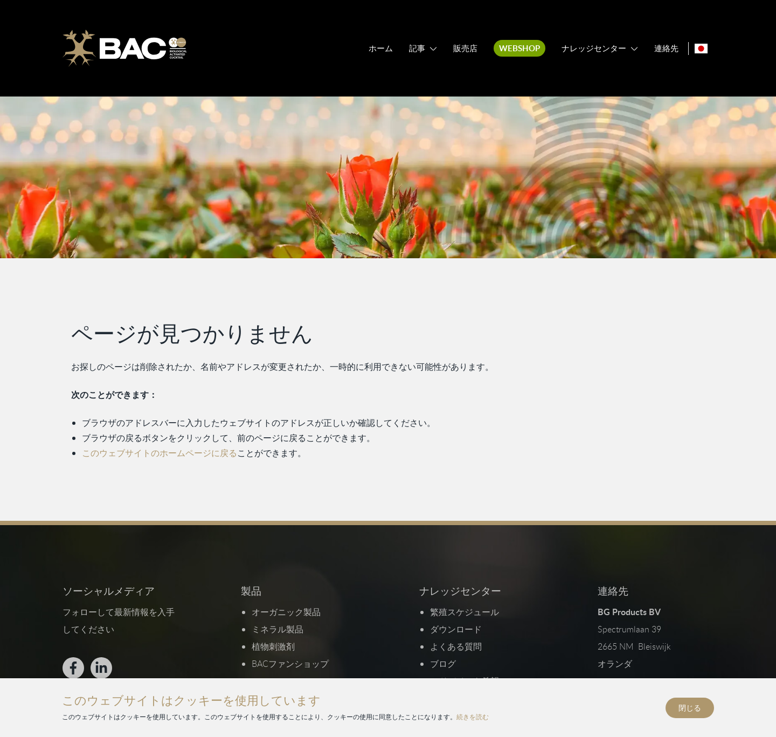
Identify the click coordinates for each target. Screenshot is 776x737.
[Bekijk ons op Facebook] (73, 668)
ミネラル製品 (277, 629)
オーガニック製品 (285, 612)
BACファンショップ (289, 664)
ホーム (381, 48)
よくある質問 (456, 646)
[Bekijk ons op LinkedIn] (101, 668)
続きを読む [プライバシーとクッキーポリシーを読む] (472, 716)
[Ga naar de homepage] (124, 48)
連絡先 (666, 48)
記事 (417, 48)
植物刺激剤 (272, 646)
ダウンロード (456, 629)
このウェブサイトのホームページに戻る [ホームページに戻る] (159, 453)
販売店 (465, 48)
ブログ (443, 664)
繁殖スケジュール (464, 612)
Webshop (519, 48)
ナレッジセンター (594, 48)
